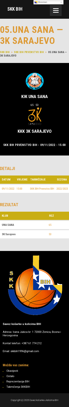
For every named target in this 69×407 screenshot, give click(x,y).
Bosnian (41, 2)
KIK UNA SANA (34, 96)
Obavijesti (12, 370)
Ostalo (10, 376)
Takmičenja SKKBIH (18, 386)
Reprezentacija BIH (17, 381)
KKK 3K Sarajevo (35, 131)
